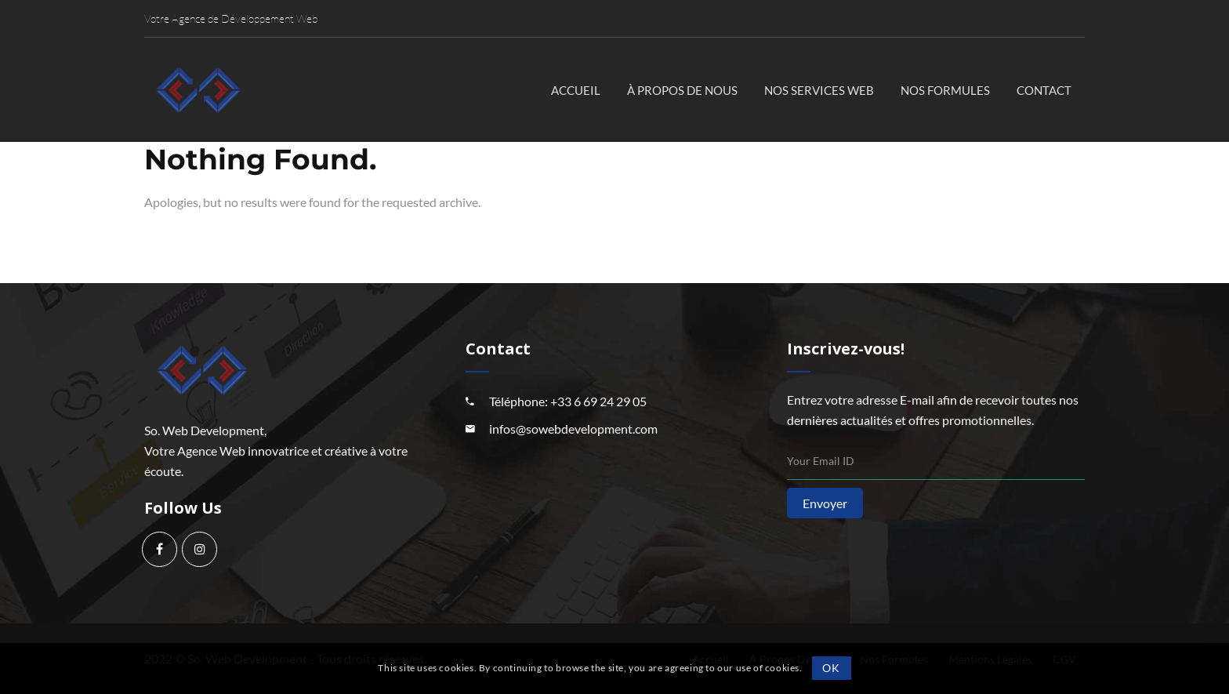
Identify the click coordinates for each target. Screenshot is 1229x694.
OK (830, 667)
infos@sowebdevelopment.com (573, 428)
